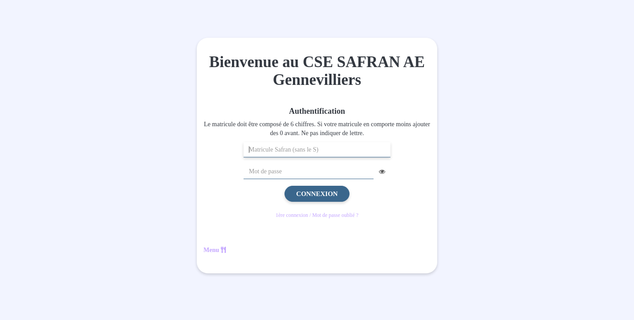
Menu (214, 250)
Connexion (316, 193)
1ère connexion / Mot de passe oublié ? (317, 215)
